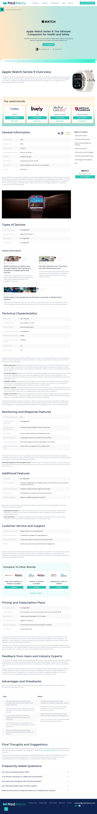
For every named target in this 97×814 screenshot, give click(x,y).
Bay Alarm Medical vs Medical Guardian (14, 583)
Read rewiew (14, 121)
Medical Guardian (82, 114)
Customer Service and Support (84, 152)
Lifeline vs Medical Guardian (36, 583)
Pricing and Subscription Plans (84, 156)
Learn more (88, 61)
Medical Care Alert (59, 114)
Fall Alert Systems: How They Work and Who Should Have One (53, 267)
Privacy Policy (32, 803)
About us (70, 3)
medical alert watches (51, 750)
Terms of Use (53, 803)
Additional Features (81, 148)
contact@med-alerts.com (84, 803)
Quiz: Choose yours (87, 3)
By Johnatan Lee (44, 49)
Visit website (14, 117)
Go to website (48, 44)
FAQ (76, 163)
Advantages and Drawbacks (83, 159)
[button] (2, 10)
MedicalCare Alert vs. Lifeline (58, 583)
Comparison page (35, 593)
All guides (45, 3)
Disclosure (62, 803)
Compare (14, 587)
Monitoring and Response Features (83, 144)
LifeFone (14, 114)
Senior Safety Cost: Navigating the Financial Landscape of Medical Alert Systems (33, 298)
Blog (64, 3)
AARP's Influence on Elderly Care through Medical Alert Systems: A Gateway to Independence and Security (17, 269)
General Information (81, 135)
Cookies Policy (43, 803)
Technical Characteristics (82, 139)
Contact (69, 803)
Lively (37, 114)
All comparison (56, 3)
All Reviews (36, 3)
